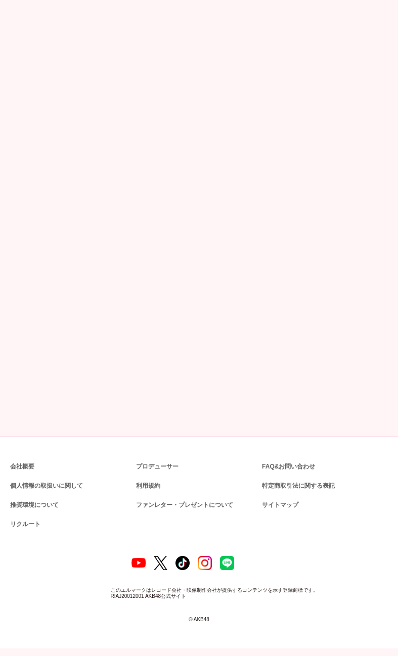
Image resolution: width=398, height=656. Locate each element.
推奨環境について (33, 504)
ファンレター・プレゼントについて (179, 504)
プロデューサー (155, 465)
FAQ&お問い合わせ (288, 465)
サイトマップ (278, 504)
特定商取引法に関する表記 (298, 485)
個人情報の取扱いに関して (45, 485)
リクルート (23, 523)
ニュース (45, 117)
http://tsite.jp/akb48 (48, 318)
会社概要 (22, 465)
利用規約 (148, 485)
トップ (16, 117)
